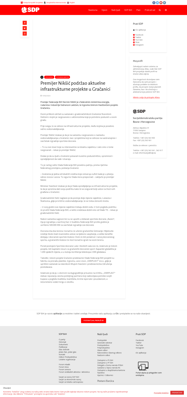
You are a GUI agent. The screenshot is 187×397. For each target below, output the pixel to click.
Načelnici (101, 369)
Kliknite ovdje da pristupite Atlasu (146, 97)
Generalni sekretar (104, 339)
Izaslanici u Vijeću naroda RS (108, 364)
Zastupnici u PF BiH (105, 359)
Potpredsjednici (103, 344)
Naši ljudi (115, 10)
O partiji (62, 336)
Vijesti (104, 10)
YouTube (139, 40)
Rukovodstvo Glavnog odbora (109, 349)
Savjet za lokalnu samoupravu (71, 378)
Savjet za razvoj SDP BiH (69, 373)
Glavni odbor (102, 346)
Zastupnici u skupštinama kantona (111, 366)
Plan (138, 10)
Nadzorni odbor (103, 351)
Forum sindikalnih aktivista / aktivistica (74, 368)
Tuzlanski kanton (62, 77)
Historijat (62, 338)
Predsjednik (102, 336)
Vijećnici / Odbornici (105, 371)
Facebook (139, 35)
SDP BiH (128, 10)
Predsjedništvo (103, 341)
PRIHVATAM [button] (177, 392)
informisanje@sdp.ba (147, 153)
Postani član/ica (105, 377)
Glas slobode (64, 346)
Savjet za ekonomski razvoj (70, 376)
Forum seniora (65, 366)
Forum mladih (64, 361)
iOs (116, 309)
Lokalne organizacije (67, 356)
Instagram (139, 45)
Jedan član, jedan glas (67, 348)
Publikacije (63, 343)
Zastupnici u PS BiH (105, 356)
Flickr (137, 42)
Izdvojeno (49, 77)
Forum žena (64, 363)
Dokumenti (63, 341)
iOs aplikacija (140, 30)
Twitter (138, 339)
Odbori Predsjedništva (68, 353)
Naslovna (92, 10)
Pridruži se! (150, 10)
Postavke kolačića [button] (161, 393)
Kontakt (62, 351)
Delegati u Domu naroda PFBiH (110, 361)
